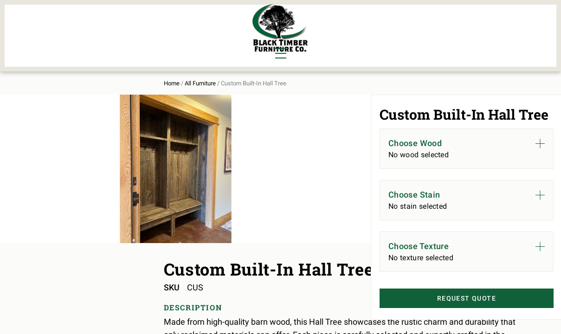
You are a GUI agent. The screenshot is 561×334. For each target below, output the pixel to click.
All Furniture (379, 30)
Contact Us (493, 30)
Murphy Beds (167, 24)
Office (103, 40)
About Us (439, 30)
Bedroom (108, 24)
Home (55, 74)
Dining (59, 24)
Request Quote (452, 316)
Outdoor (159, 40)
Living (59, 40)
